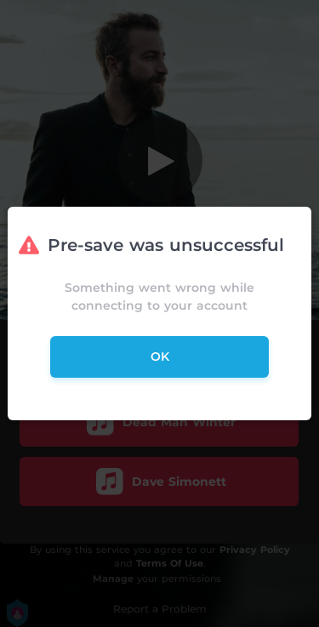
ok (160, 356)
